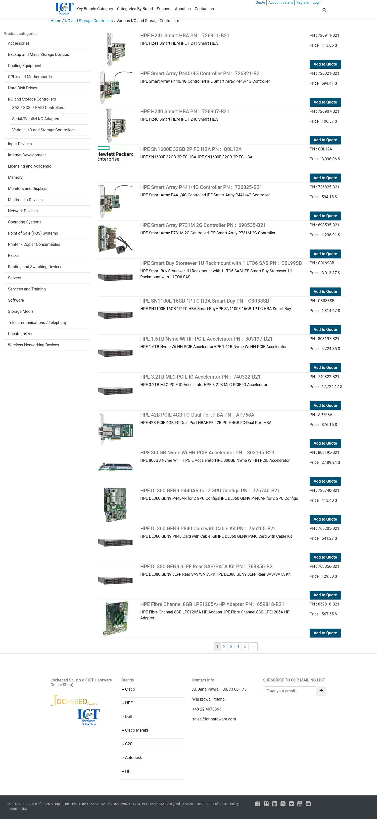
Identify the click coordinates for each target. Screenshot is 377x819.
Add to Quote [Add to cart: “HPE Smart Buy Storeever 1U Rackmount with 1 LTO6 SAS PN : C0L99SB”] (325, 291)
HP (128, 771)
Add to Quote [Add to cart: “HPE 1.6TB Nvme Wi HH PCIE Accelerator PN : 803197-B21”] (325, 367)
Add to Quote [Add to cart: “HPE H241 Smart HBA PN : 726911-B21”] (325, 64)
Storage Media (21, 311)
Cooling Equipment (25, 65)
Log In (318, 2)
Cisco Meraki (136, 730)
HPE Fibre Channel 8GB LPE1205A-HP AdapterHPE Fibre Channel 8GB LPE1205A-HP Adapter (221, 610)
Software (16, 300)
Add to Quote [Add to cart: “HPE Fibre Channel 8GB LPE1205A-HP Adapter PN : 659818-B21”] (325, 633)
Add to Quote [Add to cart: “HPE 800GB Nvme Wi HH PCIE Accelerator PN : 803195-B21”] (325, 481)
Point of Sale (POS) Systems (33, 233)
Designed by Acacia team (184, 804)
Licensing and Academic (29, 166)
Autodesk (133, 757)
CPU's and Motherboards (30, 76)
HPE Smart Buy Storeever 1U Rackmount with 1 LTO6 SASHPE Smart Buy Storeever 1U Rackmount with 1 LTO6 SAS (221, 269)
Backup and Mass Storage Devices (38, 54)
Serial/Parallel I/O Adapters (36, 118)
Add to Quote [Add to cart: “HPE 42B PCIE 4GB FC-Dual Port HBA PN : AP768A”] (325, 443)
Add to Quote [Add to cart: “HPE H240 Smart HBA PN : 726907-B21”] (325, 140)
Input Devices (20, 144)
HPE (129, 703)
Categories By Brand (135, 8)
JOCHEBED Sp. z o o (22, 804)
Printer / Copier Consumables (34, 244)
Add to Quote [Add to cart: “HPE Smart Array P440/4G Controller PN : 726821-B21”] (325, 102)
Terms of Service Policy (221, 804)
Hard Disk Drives (22, 88)
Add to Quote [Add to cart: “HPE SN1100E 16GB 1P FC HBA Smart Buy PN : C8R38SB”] (325, 329)
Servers (14, 278)
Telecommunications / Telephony (37, 322)
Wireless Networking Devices (33, 345)
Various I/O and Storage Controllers (43, 130)
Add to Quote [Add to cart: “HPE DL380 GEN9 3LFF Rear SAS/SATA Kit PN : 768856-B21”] (325, 595)
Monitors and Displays (27, 188)
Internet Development (27, 155)
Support (164, 8)
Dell (128, 716)
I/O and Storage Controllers (89, 20)
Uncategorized (21, 333)
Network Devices (23, 211)
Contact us (204, 8)
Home (55, 20)
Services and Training (27, 289)
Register (303, 2)
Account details (280, 2)
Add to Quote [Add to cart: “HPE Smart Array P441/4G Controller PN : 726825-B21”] (325, 216)
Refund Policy (17, 809)
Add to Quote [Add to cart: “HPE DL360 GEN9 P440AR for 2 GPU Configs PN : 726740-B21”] (325, 519)
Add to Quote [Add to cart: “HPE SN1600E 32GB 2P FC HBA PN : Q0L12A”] (325, 178)
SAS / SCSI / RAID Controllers (38, 107)
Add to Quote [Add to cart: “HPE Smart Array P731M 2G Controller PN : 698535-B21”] (325, 253)
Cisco (130, 689)
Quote (260, 2)
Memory (15, 177)
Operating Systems (25, 222)
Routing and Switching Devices (35, 266)
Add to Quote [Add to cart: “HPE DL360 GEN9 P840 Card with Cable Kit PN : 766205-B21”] (325, 557)
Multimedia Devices (25, 199)
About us (183, 8)
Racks (13, 255)
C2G (129, 744)
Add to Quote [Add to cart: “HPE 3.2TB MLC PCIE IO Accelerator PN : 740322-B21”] (325, 405)
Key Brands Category (94, 8)
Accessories (19, 43)
